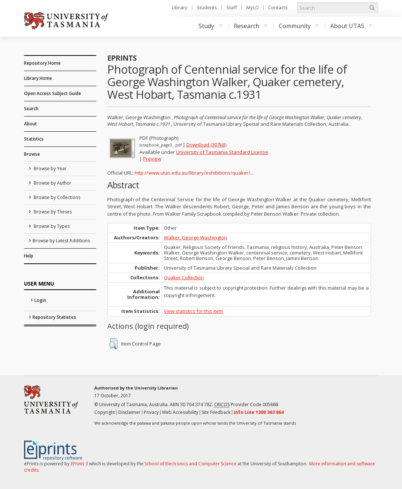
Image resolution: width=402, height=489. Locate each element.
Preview (152, 158)
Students (207, 7)
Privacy (151, 412)
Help (28, 256)
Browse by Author (52, 183)
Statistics (34, 139)
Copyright (104, 412)
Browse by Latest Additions (61, 240)
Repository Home (42, 63)
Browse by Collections (56, 197)
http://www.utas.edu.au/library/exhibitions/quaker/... (194, 172)
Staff (231, 7)
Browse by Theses (52, 212)
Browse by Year (50, 168)
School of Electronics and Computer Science (190, 464)
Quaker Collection (184, 277)
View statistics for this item (193, 311)
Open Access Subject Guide (52, 93)
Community (299, 26)
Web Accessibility (180, 412)
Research (251, 26)
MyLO (252, 7)
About (30, 124)
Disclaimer (129, 412)
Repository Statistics (54, 317)
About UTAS (351, 26)
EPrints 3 (79, 464)
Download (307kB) (206, 144)
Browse (32, 154)
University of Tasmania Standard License (222, 152)
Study (211, 26)
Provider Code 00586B (246, 404)
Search (31, 108)
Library (180, 7)
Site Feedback (216, 412)
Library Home (38, 78)
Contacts (278, 7)
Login (40, 300)
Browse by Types (51, 226)
